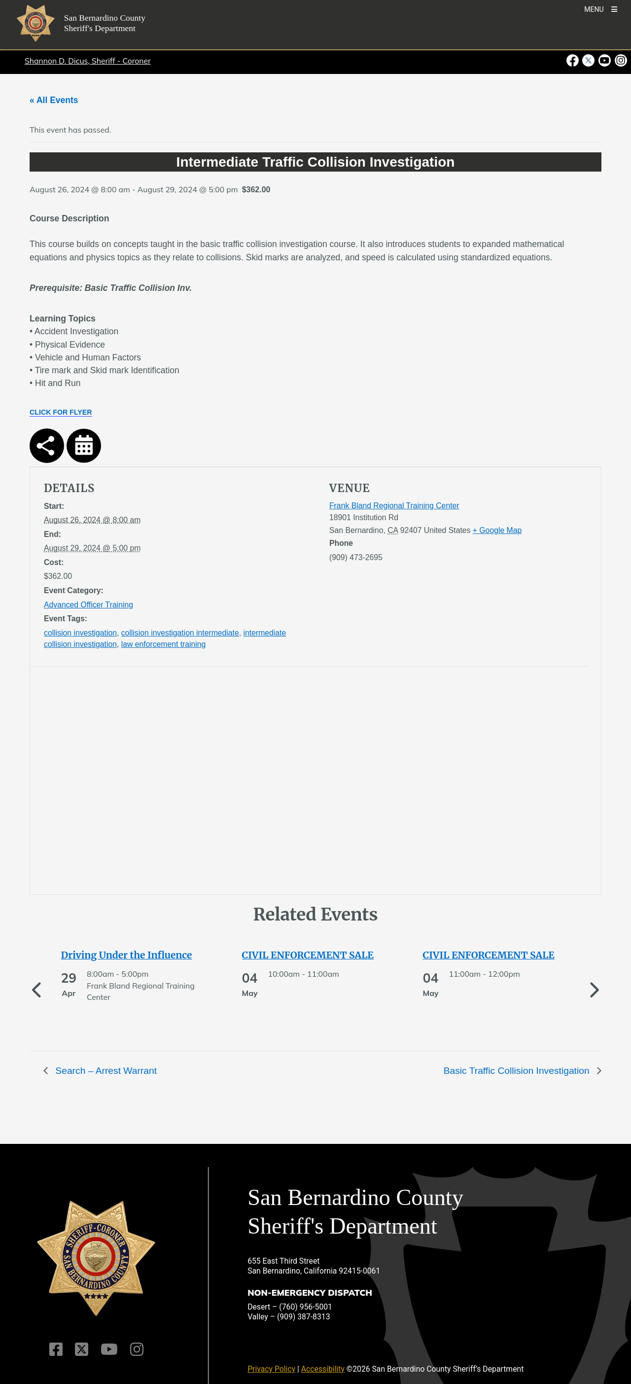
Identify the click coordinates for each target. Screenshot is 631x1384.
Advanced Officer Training (88, 605)
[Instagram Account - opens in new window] (620, 60)
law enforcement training (163, 644)
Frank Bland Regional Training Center (394, 505)
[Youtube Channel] (109, 1349)
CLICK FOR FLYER (61, 412)
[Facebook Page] (56, 1349)
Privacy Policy (271, 1369)
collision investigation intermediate (180, 633)
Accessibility (323, 1369)
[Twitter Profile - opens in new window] (588, 60)
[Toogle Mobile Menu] (600, 8)
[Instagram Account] (136, 1349)
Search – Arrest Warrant (105, 1070)
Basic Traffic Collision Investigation (518, 1070)
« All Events (54, 100)
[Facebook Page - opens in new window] (573, 60)
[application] (177, 782)
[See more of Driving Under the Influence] (135, 955)
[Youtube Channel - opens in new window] (604, 60)
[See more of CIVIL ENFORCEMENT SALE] (316, 955)
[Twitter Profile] (81, 1349)
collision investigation (80, 633)
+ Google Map (497, 530)
